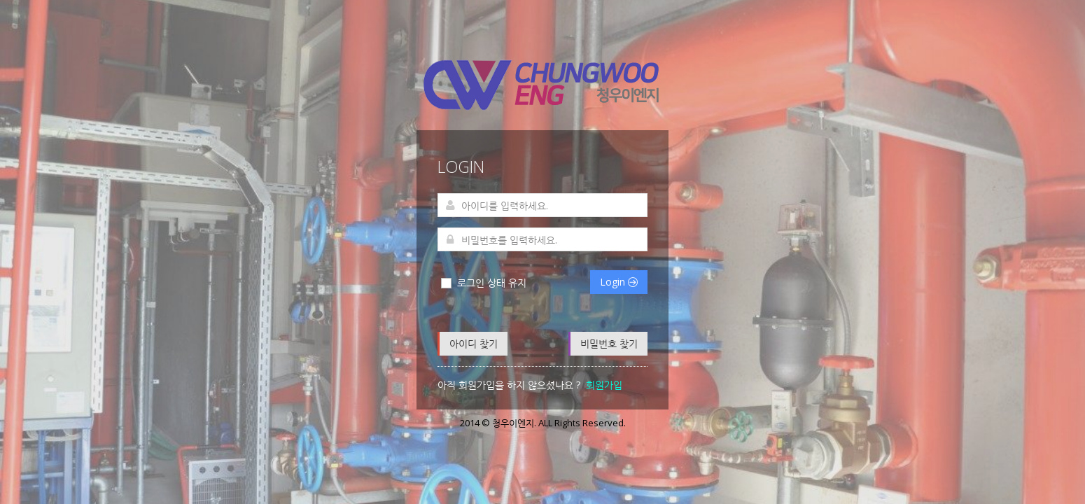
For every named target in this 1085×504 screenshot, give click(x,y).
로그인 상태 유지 (483, 283)
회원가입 (604, 384)
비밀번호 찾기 (609, 343)
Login (619, 281)
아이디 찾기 (473, 343)
